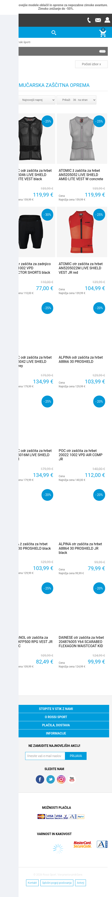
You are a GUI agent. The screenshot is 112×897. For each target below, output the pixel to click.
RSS (61, 779)
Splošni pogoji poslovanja (57, 882)
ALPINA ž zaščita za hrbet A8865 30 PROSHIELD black (29, 546)
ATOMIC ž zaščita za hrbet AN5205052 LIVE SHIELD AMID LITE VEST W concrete (81, 174)
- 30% (47, 214)
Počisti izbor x (91, 64)
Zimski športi (22, 42)
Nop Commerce (69, 818)
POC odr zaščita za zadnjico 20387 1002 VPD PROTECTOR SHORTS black (29, 268)
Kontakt (32, 882)
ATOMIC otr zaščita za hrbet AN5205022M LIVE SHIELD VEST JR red (81, 268)
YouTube (72, 779)
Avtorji (80, 882)
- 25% (47, 121)
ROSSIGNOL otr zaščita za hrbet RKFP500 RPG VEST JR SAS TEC (29, 641)
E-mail (98, 20)
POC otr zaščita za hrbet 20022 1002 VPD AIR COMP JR (81, 454)
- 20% (99, 307)
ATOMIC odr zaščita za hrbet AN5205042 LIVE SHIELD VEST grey (29, 361)
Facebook (40, 779)
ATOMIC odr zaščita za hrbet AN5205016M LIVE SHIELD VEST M (29, 454)
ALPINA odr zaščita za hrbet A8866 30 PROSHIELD (81, 359)
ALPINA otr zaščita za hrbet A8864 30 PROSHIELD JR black (80, 548)
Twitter (50, 779)
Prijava (107, 20)
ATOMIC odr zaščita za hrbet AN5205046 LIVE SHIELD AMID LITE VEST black (29, 174)
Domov (8, 42)
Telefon (88, 20)
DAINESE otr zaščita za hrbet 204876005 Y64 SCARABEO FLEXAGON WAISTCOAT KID (81, 641)
